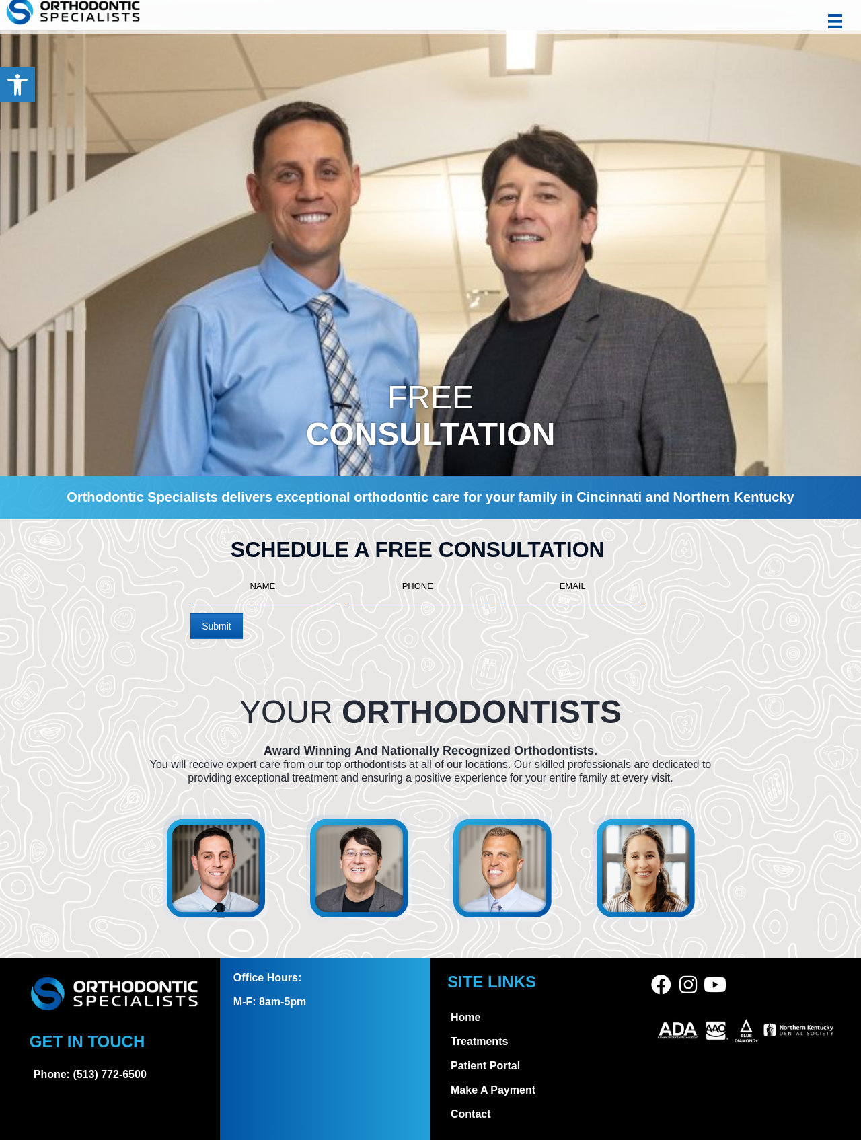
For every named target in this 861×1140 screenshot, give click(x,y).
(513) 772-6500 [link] (109, 1074)
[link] (17, 84)
